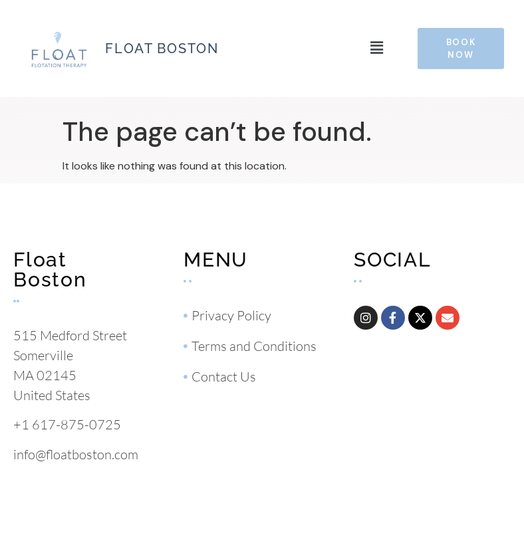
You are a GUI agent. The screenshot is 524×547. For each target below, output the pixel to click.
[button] (376, 48)
